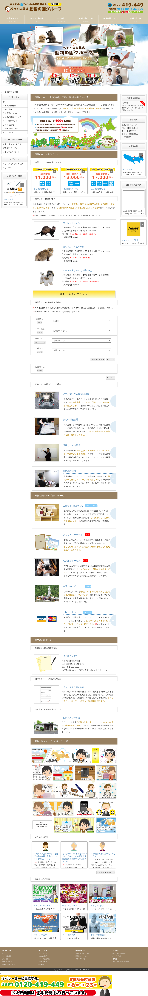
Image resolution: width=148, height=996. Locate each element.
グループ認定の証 (10, 129)
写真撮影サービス (10, 148)
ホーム (4, 92)
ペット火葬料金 (37, 19)
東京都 (9, 92)
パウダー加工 (8, 168)
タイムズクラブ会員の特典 (121, 962)
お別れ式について (86, 19)
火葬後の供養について (12, 117)
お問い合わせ (135, 19)
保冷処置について (111, 19)
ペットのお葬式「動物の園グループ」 (71, 970)
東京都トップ (12, 19)
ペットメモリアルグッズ (13, 164)
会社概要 (127, 137)
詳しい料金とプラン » (74, 294)
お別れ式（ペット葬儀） (13, 144)
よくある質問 (8, 125)
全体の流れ (61, 19)
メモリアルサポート (11, 152)
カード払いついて (10, 121)
